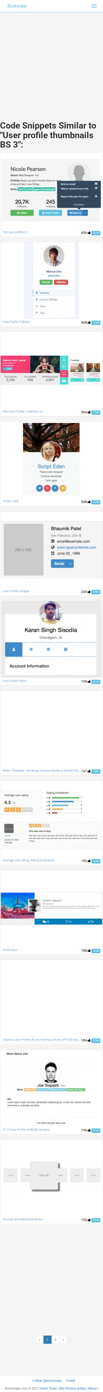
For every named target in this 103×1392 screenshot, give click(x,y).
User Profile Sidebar (16, 322)
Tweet (70, 1381)
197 (86, 771)
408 (86, 322)
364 (86, 412)
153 (86, 1220)
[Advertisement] (49, 61)
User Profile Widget (16, 591)
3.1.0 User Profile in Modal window (26, 1129)
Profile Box (10, 950)
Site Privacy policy (72, 1388)
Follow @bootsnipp (47, 1381)
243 (86, 592)
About (92, 1388)
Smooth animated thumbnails (23, 1219)
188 (86, 950)
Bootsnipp (17, 6)
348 (86, 502)
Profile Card (10, 501)
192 (86, 861)
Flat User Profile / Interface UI (23, 411)
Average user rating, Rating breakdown (29, 860)
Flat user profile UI (15, 232)
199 (86, 681)
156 (86, 1130)
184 (86, 1040)
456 (86, 233)
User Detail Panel (14, 681)
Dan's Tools (48, 1388)
